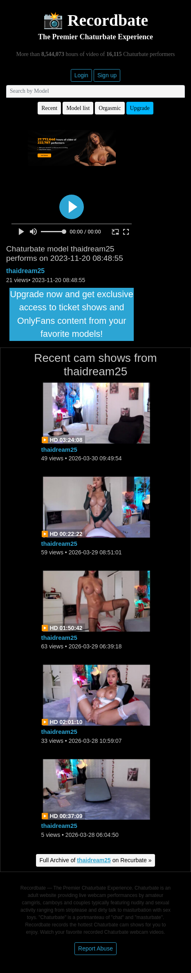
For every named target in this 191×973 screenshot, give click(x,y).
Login (81, 75)
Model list (78, 108)
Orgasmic (110, 108)
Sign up (107, 75)
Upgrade (140, 108)
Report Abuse (95, 948)
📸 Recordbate (95, 20)
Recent (49, 108)
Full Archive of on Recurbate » (96, 860)
